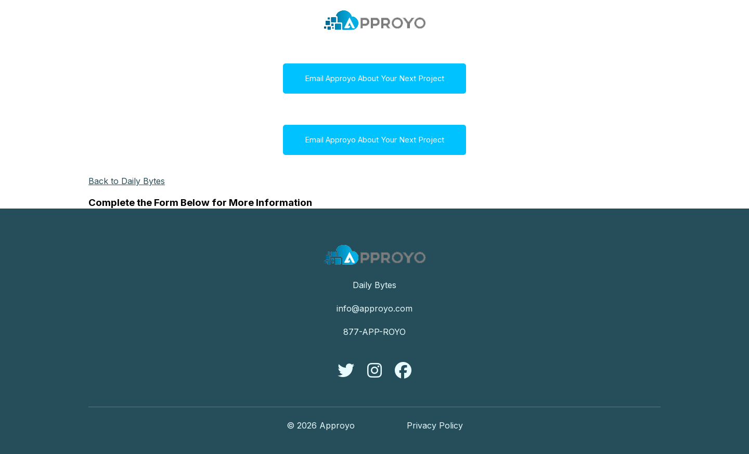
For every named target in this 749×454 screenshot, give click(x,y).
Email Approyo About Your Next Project (374, 78)
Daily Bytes (374, 285)
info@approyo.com (374, 308)
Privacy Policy (435, 425)
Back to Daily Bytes (126, 181)
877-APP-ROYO (374, 332)
